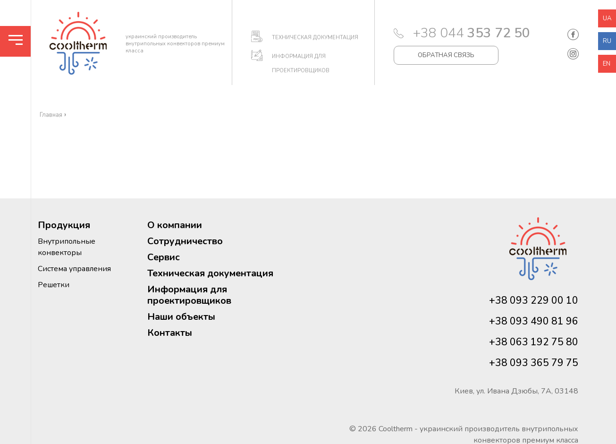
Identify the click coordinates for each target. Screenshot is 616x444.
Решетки (53, 285)
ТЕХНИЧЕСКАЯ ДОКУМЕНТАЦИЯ (315, 37)
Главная (51, 137)
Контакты (169, 332)
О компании (174, 225)
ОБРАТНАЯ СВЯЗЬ (446, 55)
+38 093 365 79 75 (533, 362)
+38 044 (471, 33)
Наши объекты (181, 316)
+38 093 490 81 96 (533, 321)
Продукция (64, 225)
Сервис (163, 257)
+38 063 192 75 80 (533, 342)
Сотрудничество (185, 241)
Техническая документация (210, 273)
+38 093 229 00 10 (533, 300)
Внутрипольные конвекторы (66, 247)
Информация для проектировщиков (189, 295)
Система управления (74, 269)
